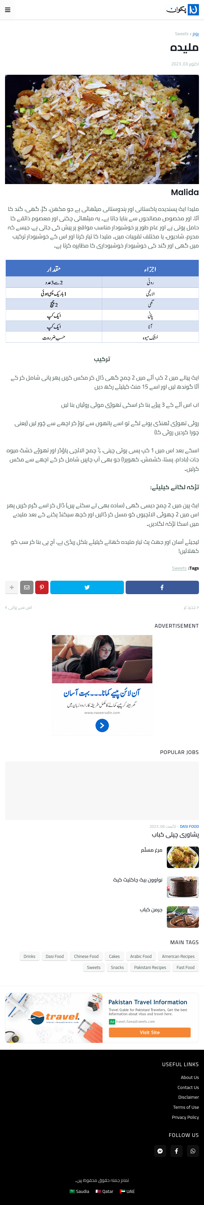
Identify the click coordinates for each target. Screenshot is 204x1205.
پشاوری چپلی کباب (175, 834)
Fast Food (186, 967)
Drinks (30, 956)
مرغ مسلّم (151, 850)
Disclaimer (188, 1097)
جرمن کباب (151, 909)
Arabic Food (141, 956)
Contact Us (188, 1087)
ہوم (196, 34)
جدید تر (190, 607)
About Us (190, 1078)
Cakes (114, 956)
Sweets (182, 34)
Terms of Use (186, 1107)
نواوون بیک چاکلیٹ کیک (137, 879)
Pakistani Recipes (150, 967)
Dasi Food (55, 956)
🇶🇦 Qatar (104, 1191)
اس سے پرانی (20, 607)
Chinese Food (86, 956)
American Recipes (178, 956)
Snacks (117, 967)
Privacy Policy (185, 1117)
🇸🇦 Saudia (79, 1191)
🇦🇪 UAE (127, 1191)
